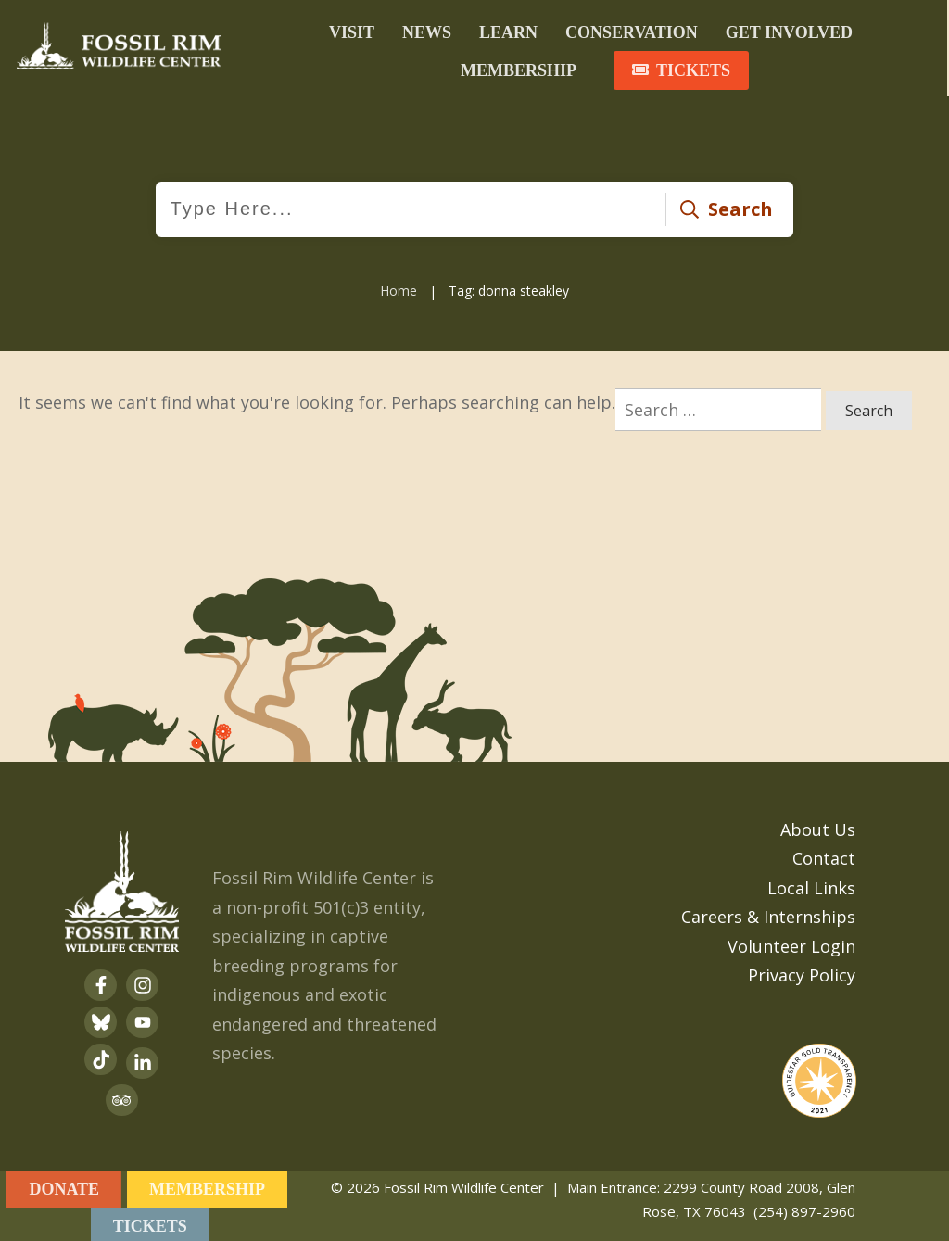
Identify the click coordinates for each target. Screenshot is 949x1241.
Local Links (811, 884)
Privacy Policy (801, 972)
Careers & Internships (768, 914)
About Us (817, 826)
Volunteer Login (791, 942)
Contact (823, 855)
